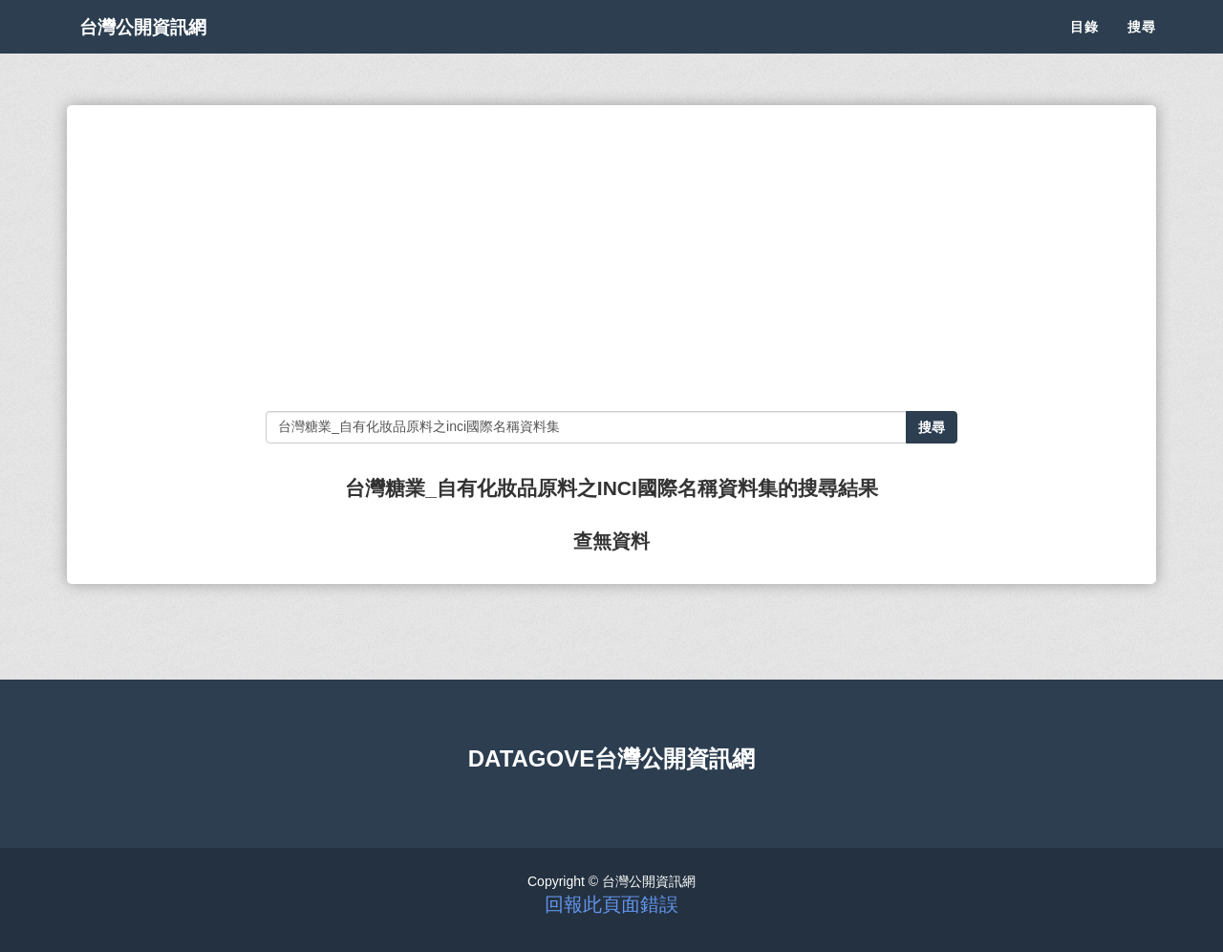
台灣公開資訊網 (160, 48)
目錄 (1084, 47)
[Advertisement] (611, 258)
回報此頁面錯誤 (611, 904)
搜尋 (1141, 47)
